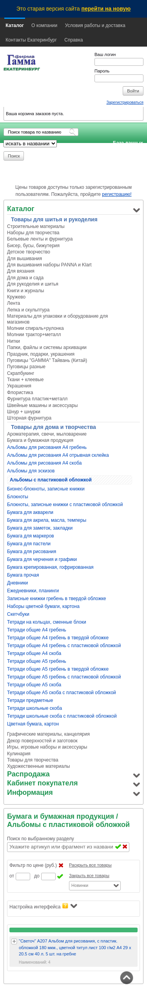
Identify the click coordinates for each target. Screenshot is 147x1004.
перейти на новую (106, 8)
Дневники (17, 583)
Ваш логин (105, 54)
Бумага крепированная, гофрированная (50, 567)
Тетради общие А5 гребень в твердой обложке (58, 669)
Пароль (101, 71)
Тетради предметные (30, 700)
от (11, 876)
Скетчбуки (18, 614)
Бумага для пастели (29, 543)
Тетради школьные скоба (34, 708)
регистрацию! (116, 194)
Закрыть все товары (89, 875)
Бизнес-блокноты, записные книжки (46, 489)
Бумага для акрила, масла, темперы (46, 520)
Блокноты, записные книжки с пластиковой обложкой (65, 504)
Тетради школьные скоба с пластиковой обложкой (62, 716)
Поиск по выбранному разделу (40, 838)
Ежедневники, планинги (33, 590)
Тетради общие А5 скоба (34, 684)
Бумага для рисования (31, 551)
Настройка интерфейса (43, 906)
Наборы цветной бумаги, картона (43, 606)
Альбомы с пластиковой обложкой (51, 480)
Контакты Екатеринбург (31, 40)
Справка (73, 40)
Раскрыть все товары (90, 865)
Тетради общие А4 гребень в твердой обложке (58, 637)
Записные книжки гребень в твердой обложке (56, 598)
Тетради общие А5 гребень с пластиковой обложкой (64, 677)
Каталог (14, 25)
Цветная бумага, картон (33, 724)
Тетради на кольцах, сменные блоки (46, 622)
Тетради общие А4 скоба (34, 653)
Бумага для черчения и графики (42, 559)
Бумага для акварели (30, 512)
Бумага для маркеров (30, 536)
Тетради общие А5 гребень (36, 661)
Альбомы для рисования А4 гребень (47, 447)
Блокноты (17, 496)
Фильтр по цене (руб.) (33, 865)
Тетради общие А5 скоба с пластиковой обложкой (61, 692)
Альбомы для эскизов (30, 471)
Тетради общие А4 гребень (36, 630)
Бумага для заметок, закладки (40, 528)
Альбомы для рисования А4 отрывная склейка (58, 455)
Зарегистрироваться (124, 102)
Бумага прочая (23, 575)
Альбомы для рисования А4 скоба (44, 463)
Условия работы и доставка (95, 25)
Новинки (79, 885)
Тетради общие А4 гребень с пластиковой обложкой (64, 645)
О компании (44, 25)
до (37, 876)
